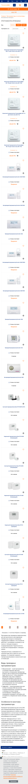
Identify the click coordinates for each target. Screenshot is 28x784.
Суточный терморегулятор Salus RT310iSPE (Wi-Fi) (14, 406)
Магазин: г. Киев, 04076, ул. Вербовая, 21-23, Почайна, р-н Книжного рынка (13, 753)
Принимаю (13, 781)
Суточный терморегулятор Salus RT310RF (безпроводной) (14, 555)
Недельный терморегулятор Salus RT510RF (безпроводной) (14, 496)
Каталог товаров (13, 9)
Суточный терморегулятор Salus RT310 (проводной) (14, 585)
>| (25, 627)
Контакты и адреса (14, 747)
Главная (3, 16)
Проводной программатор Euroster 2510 (14, 347)
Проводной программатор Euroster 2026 (14, 233)
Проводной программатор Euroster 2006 (14, 319)
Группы (24, 24)
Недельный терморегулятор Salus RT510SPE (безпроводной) (14, 437)
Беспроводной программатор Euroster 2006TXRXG (14, 262)
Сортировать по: (5, 28)
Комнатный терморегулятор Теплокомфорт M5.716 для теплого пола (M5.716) (13, 114)
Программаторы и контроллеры (16, 16)
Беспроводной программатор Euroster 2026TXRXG (14, 176)
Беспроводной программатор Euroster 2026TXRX (14, 205)
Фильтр (14, 12)
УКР (26, 1)
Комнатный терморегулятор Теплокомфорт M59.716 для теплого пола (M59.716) (14, 50)
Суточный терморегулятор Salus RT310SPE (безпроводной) (13, 466)
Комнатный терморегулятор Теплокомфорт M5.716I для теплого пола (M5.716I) (14, 146)
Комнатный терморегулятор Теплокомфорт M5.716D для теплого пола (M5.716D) (14, 82)
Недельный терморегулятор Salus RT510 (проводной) (14, 525)
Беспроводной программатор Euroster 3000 (14, 377)
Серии (18, 24)
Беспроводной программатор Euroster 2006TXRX (14, 290)
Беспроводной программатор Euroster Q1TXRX (13, 613)
